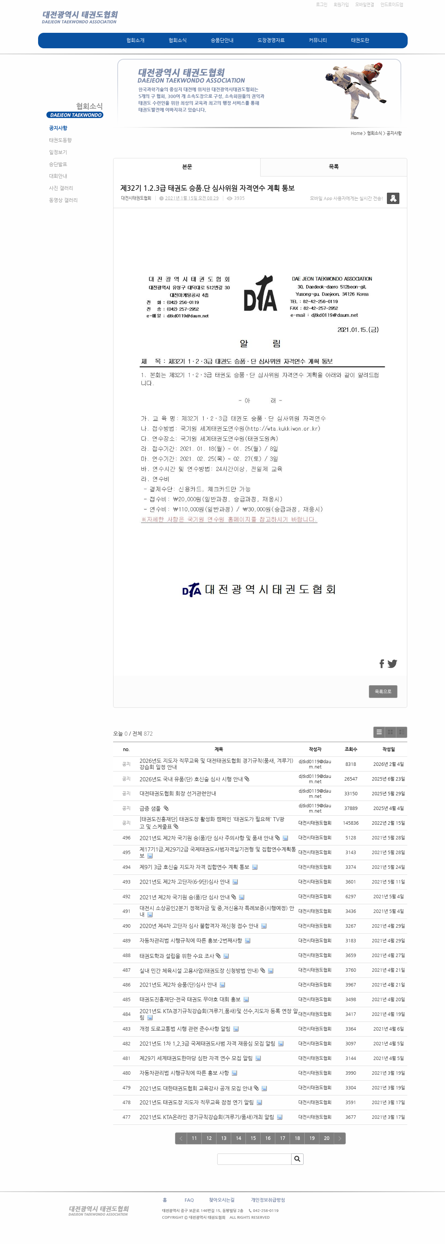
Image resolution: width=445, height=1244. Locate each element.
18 (297, 1138)
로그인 (321, 4)
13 (223, 1138)
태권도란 (360, 40)
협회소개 (135, 40)
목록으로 (383, 691)
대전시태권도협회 (136, 198)
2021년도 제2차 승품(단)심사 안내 (178, 985)
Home (356, 133)
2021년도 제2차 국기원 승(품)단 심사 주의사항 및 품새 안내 (206, 838)
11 (194, 1138)
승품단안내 (222, 40)
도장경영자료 (271, 40)
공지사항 (58, 128)
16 (267, 1138)
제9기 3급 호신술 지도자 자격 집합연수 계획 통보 (194, 867)
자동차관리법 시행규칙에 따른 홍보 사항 (184, 1073)
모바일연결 (364, 4)
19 (312, 1138)
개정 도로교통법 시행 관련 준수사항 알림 (185, 1029)
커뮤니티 (318, 40)
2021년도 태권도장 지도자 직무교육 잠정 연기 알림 (197, 1102)
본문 (187, 167)
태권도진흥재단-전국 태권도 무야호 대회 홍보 (190, 999)
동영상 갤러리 (63, 200)
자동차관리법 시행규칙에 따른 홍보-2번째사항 (191, 940)
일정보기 (58, 152)
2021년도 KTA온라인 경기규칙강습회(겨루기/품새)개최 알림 (207, 1117)
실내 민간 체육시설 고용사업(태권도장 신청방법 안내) (199, 971)
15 (253, 1138)
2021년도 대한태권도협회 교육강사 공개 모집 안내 (196, 1088)
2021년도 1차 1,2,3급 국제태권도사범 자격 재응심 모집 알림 (207, 1043)
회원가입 (341, 4)
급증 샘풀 (154, 808)
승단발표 (58, 164)
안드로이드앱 (392, 4)
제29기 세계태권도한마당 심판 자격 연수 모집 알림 (196, 1058)
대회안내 (58, 176)
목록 (334, 167)
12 (209, 1138)
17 (282, 1138)
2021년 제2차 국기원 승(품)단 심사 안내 (185, 897)
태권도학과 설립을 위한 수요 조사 (177, 956)
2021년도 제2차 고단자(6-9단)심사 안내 (185, 882)
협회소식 (178, 40)
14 (238, 1138)
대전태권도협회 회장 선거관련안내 (178, 793)
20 (326, 1138)
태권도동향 (60, 140)
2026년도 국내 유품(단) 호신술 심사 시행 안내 (194, 779)
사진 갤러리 (61, 188)
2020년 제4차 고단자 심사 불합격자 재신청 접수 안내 (199, 926)
